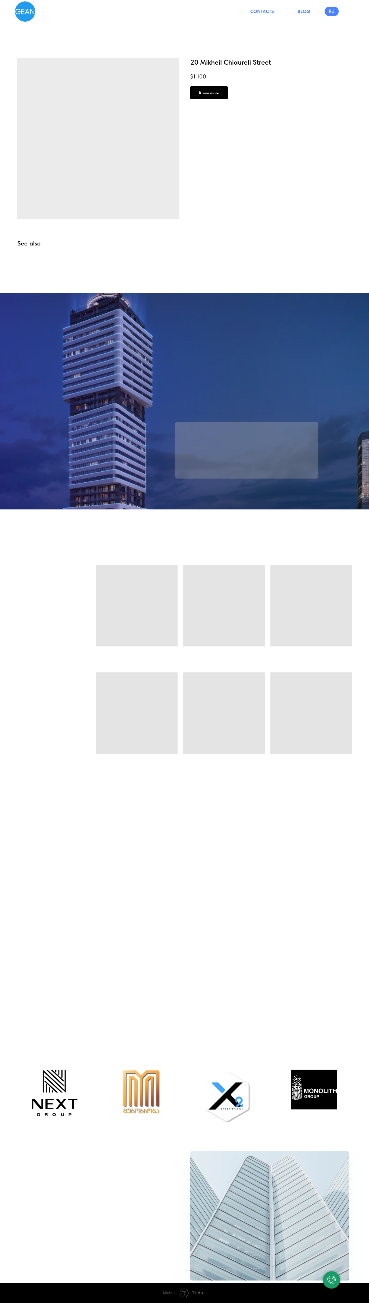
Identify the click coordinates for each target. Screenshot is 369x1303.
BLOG (304, 11)
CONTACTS (262, 11)
